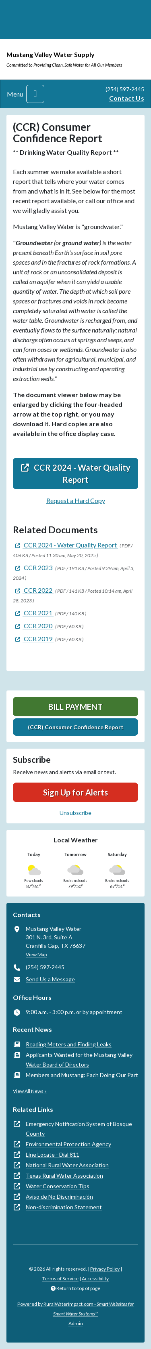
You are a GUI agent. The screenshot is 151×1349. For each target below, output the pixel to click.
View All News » (30, 1091)
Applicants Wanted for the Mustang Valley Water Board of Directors (79, 1059)
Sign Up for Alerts (75, 792)
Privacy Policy (105, 1269)
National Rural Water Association (67, 1165)
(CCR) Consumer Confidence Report (76, 727)
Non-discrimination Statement (64, 1207)
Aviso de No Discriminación (59, 1196)
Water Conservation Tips (57, 1186)
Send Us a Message (50, 979)
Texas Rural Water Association (64, 1175)
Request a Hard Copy (75, 500)
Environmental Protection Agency (68, 1144)
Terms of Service (60, 1278)
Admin (75, 1323)
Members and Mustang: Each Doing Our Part (82, 1074)
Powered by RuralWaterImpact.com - (75, 1309)
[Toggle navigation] (35, 94)
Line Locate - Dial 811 (52, 1154)
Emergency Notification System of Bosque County (79, 1128)
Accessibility (95, 1278)
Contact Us (126, 98)
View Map (36, 954)
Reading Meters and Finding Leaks (69, 1044)
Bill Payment (75, 706)
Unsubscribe (75, 812)
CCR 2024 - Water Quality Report (75, 473)
